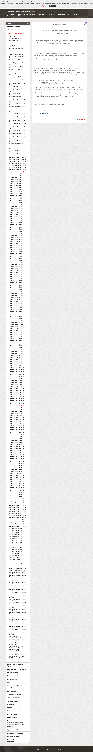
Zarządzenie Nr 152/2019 (17, 464)
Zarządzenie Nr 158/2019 (17, 475)
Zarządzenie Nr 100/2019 (17, 363)
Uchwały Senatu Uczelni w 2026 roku (17, 81)
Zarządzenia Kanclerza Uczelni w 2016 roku (17, 604)
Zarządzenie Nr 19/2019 (16, 207)
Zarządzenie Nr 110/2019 (17, 383)
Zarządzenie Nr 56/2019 (16, 278)
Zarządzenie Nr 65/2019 (16, 296)
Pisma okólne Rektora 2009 (16, 560)
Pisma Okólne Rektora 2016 (16, 547)
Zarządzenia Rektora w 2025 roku (17, 157)
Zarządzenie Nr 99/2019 (16, 361)
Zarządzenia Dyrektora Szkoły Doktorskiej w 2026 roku (16, 635)
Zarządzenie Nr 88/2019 (16, 340)
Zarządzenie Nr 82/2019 (16, 328)
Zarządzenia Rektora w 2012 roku (17, 509)
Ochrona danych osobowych (15, 731)
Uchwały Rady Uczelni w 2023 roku (16, 65)
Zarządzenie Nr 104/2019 (17, 371)
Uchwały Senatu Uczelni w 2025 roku (17, 85)
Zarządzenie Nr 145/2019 (17, 450)
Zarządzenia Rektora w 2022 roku (17, 163)
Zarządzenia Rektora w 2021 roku (17, 166)
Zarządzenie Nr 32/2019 (16, 232)
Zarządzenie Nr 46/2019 (16, 259)
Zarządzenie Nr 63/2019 (16, 292)
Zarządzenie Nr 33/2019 (16, 234)
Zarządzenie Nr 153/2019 (17, 466)
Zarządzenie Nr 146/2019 (17, 452)
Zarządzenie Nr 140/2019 (17, 441)
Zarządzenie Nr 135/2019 (17, 431)
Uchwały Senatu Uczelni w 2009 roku (17, 139)
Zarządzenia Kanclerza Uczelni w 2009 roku (17, 628)
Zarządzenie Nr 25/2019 (16, 218)
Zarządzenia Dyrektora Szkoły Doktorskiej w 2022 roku (16, 648)
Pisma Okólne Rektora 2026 (16, 526)
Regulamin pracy (13, 49)
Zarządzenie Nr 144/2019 (17, 448)
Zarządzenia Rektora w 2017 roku (17, 499)
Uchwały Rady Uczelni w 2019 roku (16, 78)
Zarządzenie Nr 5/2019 (16, 179)
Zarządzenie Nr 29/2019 (16, 226)
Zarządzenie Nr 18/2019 (16, 205)
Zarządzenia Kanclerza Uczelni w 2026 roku (17, 571)
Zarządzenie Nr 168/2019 (17, 495)
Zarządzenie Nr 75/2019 (16, 315)
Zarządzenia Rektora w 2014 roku (17, 505)
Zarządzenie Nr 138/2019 (17, 437)
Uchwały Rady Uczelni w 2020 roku (16, 75)
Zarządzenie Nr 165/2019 (17, 489)
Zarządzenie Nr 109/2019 (17, 381)
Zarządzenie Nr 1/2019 (16, 172)
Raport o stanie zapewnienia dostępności (15, 739)
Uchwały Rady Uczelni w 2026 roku (16, 55)
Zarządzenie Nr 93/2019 (16, 350)
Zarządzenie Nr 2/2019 (16, 174)
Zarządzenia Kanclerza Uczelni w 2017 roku (17, 601)
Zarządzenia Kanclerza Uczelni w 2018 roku (17, 598)
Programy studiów (12, 677)
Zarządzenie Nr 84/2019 (16, 332)
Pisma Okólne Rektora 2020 (16, 539)
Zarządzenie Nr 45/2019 (16, 257)
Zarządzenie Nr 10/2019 (16, 189)
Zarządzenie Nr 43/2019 (16, 253)
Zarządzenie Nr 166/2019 (17, 491)
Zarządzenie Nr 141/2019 (17, 442)
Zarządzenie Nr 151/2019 (17, 462)
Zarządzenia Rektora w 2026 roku (17, 155)
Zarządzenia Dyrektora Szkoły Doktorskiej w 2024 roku (16, 641)
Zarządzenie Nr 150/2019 (17, 460)
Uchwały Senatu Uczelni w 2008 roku (17, 142)
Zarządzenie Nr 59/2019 (16, 284)
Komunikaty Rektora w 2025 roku (17, 562)
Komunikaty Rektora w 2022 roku (17, 564)
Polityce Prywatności (43, 6)
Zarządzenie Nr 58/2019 (16, 282)
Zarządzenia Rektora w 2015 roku (17, 503)
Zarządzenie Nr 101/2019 (17, 365)
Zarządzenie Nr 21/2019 (16, 210)
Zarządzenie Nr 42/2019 (16, 251)
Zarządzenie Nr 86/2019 (16, 336)
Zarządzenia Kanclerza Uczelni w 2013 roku (17, 614)
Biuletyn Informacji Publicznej (26, 14)
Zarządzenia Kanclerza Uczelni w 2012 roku (17, 618)
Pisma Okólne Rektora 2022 (16, 535)
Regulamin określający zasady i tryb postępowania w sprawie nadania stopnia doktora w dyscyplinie (16, 42)
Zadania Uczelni (11, 689)
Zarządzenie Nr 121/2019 (14, 16)
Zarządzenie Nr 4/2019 (16, 178)
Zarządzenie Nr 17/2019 (16, 203)
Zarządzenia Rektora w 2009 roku (17, 516)
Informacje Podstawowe (14, 25)
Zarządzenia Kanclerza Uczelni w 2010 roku (17, 624)
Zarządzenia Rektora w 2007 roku (17, 520)
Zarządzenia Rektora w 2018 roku (17, 497)
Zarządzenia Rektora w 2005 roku (17, 524)
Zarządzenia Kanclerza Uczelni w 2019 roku (17, 594)
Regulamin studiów (13, 39)
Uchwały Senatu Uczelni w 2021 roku (17, 98)
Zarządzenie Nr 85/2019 (16, 334)
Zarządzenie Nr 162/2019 (17, 483)
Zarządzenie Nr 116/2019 (17, 394)
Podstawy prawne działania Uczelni (15, 663)
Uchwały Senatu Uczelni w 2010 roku (17, 135)
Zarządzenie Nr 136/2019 (17, 433)
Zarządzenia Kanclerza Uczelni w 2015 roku (17, 608)
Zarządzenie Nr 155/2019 (17, 470)
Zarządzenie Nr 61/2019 (16, 288)
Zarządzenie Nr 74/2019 (16, 313)
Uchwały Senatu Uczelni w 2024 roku (17, 88)
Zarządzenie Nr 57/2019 (16, 280)
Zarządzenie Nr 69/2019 (16, 303)
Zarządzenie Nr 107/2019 (17, 377)
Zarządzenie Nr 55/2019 (16, 276)
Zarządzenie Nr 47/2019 (16, 261)
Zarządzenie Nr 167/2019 (17, 493)
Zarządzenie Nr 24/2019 (16, 216)
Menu (9, 21)
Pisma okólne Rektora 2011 (16, 558)
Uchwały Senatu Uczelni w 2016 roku (17, 115)
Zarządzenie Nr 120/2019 (17, 402)
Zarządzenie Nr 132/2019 (17, 425)
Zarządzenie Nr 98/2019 (16, 359)
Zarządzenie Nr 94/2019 (16, 352)
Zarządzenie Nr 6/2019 (16, 181)
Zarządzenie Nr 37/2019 (16, 241)
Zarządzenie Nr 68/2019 (16, 301)
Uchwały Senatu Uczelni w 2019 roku (17, 105)
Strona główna (11, 14)
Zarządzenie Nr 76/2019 (16, 317)
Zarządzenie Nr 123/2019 (17, 408)
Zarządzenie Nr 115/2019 (17, 392)
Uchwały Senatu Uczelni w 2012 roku (17, 129)
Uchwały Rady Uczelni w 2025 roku (16, 58)
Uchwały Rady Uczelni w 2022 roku (16, 68)
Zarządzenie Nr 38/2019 (16, 243)
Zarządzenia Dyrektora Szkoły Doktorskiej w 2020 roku (16, 655)
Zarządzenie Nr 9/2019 (16, 187)
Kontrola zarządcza (12, 671)
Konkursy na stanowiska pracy (15, 709)
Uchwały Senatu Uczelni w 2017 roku (17, 112)
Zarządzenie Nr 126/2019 (17, 413)
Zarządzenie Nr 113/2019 (17, 388)
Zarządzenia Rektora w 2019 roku (68, 14)
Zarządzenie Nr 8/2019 (16, 185)
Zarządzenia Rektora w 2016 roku (17, 501)
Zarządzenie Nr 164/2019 (17, 487)
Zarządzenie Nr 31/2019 (16, 230)
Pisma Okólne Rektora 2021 (16, 537)
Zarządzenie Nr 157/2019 (17, 473)
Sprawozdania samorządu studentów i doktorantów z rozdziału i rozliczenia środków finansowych (16, 722)
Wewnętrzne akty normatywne (46, 14)
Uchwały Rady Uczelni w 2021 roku (16, 71)
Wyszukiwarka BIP (12, 728)
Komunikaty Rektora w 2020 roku (17, 568)
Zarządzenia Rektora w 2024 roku (17, 159)
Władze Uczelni (11, 28)
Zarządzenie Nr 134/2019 (17, 429)
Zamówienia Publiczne (13, 696)
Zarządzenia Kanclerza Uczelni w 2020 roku (17, 591)
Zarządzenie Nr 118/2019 (17, 398)
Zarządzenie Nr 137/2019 (17, 435)
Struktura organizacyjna (14, 692)
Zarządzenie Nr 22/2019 (16, 212)
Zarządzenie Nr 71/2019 (16, 307)
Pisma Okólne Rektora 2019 (16, 541)
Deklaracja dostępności (13, 734)
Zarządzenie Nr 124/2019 (17, 410)
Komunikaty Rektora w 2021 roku (17, 566)
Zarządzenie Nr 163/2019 (17, 485)
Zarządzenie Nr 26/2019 (16, 220)
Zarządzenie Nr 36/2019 (16, 239)
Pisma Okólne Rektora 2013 (16, 553)
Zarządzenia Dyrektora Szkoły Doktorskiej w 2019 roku (16, 658)
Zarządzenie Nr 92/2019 (16, 348)
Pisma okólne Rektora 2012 (16, 556)
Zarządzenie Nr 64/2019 (16, 294)
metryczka (82, 118)
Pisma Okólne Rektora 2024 (16, 530)
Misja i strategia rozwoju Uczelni (16, 667)
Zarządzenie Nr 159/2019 (17, 477)
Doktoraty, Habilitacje (13, 712)
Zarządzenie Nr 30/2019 (16, 228)
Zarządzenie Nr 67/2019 (16, 299)
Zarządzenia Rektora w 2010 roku (17, 514)
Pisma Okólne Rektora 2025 (16, 528)
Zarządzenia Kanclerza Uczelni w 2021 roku (17, 587)
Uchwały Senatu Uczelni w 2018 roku (17, 108)
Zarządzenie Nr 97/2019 (16, 357)
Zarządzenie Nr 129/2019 (17, 419)
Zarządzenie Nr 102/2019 (17, 367)
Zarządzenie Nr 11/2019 (16, 191)
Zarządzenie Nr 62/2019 (16, 290)
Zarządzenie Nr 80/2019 (16, 325)
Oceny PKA (10, 681)
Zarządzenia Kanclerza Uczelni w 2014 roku (17, 611)
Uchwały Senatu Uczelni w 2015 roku (17, 118)
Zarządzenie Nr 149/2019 (17, 458)
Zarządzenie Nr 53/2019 (16, 272)
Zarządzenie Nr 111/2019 (17, 384)
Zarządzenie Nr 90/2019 (16, 344)
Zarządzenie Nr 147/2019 (17, 454)
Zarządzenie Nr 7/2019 (16, 183)
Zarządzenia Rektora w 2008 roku (17, 518)
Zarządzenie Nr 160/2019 (17, 479)
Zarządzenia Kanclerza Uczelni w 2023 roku (17, 581)
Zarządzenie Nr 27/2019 (16, 222)
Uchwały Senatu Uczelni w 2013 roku (17, 125)
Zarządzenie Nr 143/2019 (17, 446)
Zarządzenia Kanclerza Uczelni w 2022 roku (17, 584)
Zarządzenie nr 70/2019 (16, 305)
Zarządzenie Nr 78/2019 (16, 321)
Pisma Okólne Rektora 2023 (16, 532)
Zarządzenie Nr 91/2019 (16, 346)
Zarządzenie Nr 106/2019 (17, 375)
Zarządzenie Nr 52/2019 (16, 270)
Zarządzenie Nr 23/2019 (16, 214)
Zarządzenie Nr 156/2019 (17, 471)
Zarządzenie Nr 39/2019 (16, 245)
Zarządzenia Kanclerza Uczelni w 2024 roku (17, 577)
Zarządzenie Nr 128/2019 (17, 417)
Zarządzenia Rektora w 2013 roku (17, 507)
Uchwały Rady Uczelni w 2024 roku (16, 61)
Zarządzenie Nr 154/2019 (17, 468)
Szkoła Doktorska (12, 716)
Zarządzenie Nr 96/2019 (16, 355)
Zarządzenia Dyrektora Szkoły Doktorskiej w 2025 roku (16, 638)
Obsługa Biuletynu (12, 699)
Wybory (9, 706)
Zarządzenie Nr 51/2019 (16, 268)
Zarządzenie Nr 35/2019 (16, 238)
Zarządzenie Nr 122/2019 (17, 406)
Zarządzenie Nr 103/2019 (17, 369)
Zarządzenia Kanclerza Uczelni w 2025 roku (17, 574)
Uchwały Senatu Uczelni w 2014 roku (17, 122)
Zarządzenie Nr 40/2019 (16, 247)
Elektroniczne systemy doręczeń (16, 674)
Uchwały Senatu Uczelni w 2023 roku (17, 92)
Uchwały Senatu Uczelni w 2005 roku (17, 152)
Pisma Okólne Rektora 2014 (16, 551)
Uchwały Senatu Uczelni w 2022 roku (17, 95)
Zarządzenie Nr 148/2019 (17, 456)
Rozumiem (52, 6)
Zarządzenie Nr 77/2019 (16, 319)
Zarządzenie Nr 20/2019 (16, 209)
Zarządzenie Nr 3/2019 (16, 176)
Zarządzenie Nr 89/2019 (16, 342)
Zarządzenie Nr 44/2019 (16, 255)
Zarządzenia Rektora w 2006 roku (17, 522)
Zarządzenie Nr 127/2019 (17, 415)
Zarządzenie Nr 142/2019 (17, 444)
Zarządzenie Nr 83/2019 (16, 330)
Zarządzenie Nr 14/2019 (16, 197)
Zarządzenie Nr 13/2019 (16, 195)
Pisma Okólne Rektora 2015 (16, 549)
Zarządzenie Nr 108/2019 (17, 379)
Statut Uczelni (12, 34)
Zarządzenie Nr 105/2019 (17, 373)
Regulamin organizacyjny (15, 36)
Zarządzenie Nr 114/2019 (17, 390)
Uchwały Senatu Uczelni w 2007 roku (17, 145)
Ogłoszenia (10, 702)
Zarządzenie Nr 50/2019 (16, 267)
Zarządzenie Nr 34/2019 (16, 236)
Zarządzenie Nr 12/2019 (16, 193)
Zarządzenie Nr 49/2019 (16, 265)
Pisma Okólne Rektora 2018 (16, 543)
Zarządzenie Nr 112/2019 (17, 386)
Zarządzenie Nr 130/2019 (17, 421)
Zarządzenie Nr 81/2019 (16, 326)
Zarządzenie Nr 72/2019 (16, 309)
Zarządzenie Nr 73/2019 (16, 311)
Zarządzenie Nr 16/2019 (16, 201)
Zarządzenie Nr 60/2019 (16, 286)
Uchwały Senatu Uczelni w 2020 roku (17, 102)
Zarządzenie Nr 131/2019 (17, 423)
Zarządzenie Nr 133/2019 (17, 427)
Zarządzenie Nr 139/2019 (17, 439)
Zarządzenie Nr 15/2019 (16, 199)
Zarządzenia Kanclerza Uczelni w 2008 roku (17, 631)
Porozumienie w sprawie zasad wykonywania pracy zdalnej (17, 51)
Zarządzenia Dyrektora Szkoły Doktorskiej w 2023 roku (16, 645)
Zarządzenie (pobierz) (44, 111)
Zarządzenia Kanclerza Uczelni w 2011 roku (17, 621)
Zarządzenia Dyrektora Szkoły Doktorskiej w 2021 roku (16, 651)
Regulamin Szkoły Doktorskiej (16, 47)
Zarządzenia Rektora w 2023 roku (17, 161)
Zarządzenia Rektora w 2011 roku (17, 511)
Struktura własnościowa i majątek (14, 685)
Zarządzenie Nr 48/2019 (16, 263)
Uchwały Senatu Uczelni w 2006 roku (17, 149)
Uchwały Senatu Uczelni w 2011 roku (17, 132)
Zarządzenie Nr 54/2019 (16, 274)
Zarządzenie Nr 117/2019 (17, 396)
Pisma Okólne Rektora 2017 (16, 545)
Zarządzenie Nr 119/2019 (17, 400)
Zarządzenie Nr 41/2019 (16, 249)
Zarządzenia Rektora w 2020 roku (17, 168)
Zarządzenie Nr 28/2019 (16, 224)
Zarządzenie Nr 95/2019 (16, 354)
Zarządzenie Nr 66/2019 (16, 297)
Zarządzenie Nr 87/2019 (16, 338)
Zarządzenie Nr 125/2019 (17, 412)
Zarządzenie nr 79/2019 (16, 323)
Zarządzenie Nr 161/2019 (17, 481)
